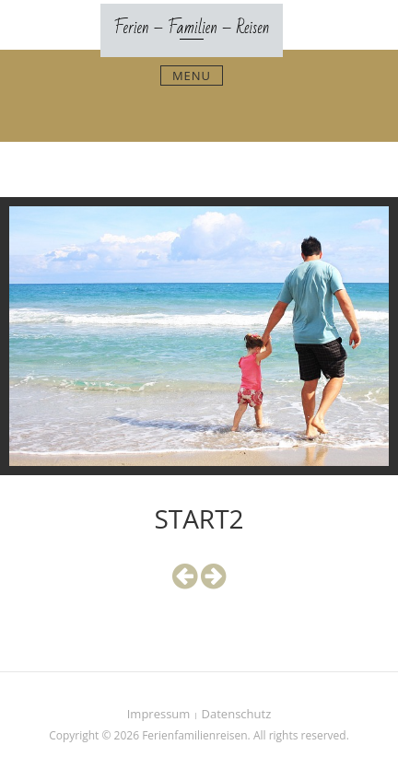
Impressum (159, 713)
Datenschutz (237, 713)
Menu (191, 75)
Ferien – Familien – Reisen (192, 27)
